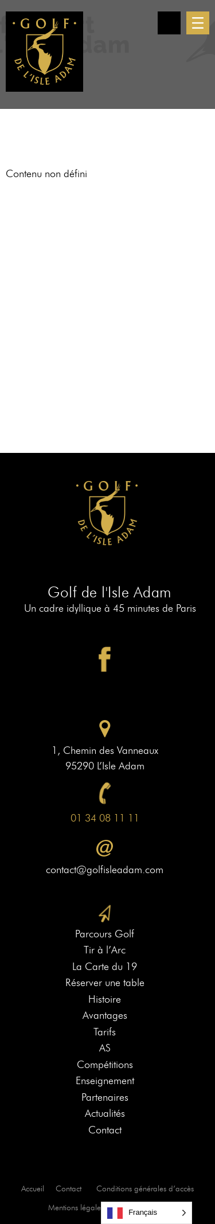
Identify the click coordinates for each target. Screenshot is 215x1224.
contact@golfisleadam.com (104, 869)
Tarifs (104, 1032)
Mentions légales (76, 1208)
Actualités (105, 1113)
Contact (105, 1130)
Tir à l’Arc (105, 950)
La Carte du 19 (104, 966)
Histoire (104, 999)
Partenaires (104, 1097)
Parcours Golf (104, 934)
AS (105, 1048)
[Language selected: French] (146, 1213)
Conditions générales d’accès (145, 1189)
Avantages (105, 1015)
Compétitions (105, 1064)
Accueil (32, 1189)
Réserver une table (104, 982)
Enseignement (105, 1080)
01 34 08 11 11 (105, 818)
